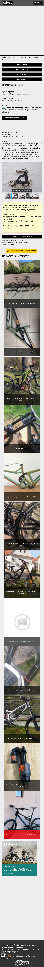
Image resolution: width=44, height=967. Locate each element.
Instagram (14, 952)
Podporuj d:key (7, 949)
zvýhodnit (8, 219)
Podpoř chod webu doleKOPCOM (23, 251)
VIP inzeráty (22, 64)
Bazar (28, 945)
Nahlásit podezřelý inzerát (22, 236)
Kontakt (21, 947)
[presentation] (17, 125)
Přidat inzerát (22, 74)
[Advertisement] (22, 33)
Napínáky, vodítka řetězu (25, 57)
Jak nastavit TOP (22, 69)
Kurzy (34, 945)
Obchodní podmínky (22, 949)
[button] (40, 164)
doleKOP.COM (7, 945)
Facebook (35, 949)
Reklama (13, 947)
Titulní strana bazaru (9, 57)
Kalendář (5, 947)
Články (16, 945)
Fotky (22, 945)
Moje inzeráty (22, 79)
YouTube (5, 952)
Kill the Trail (6, 956)
